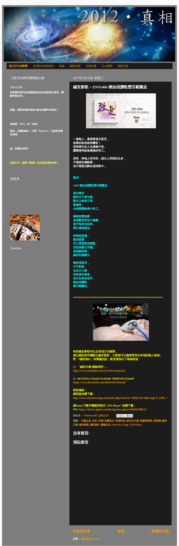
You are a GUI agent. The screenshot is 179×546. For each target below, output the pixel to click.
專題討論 (123, 66)
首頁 (120, 531)
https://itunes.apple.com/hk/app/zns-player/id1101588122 (112, 409)
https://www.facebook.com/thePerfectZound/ (99, 382)
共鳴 (100, 420)
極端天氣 (75, 66)
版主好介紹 (133, 420)
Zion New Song (120, 424)
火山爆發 (107, 66)
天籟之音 (86, 420)
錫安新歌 (84, 424)
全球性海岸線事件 (43, 66)
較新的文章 (81, 531)
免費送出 (109, 420)
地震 (62, 66)
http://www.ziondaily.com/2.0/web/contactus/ (99, 370)
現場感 (157, 420)
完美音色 (120, 420)
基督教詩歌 (146, 420)
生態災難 (91, 66)
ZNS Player (136, 424)
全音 (94, 420)
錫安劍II (94, 424)
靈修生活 (106, 424)
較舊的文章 (160, 531)
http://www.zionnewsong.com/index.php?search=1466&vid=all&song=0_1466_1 (120, 397)
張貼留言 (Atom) (90, 538)
